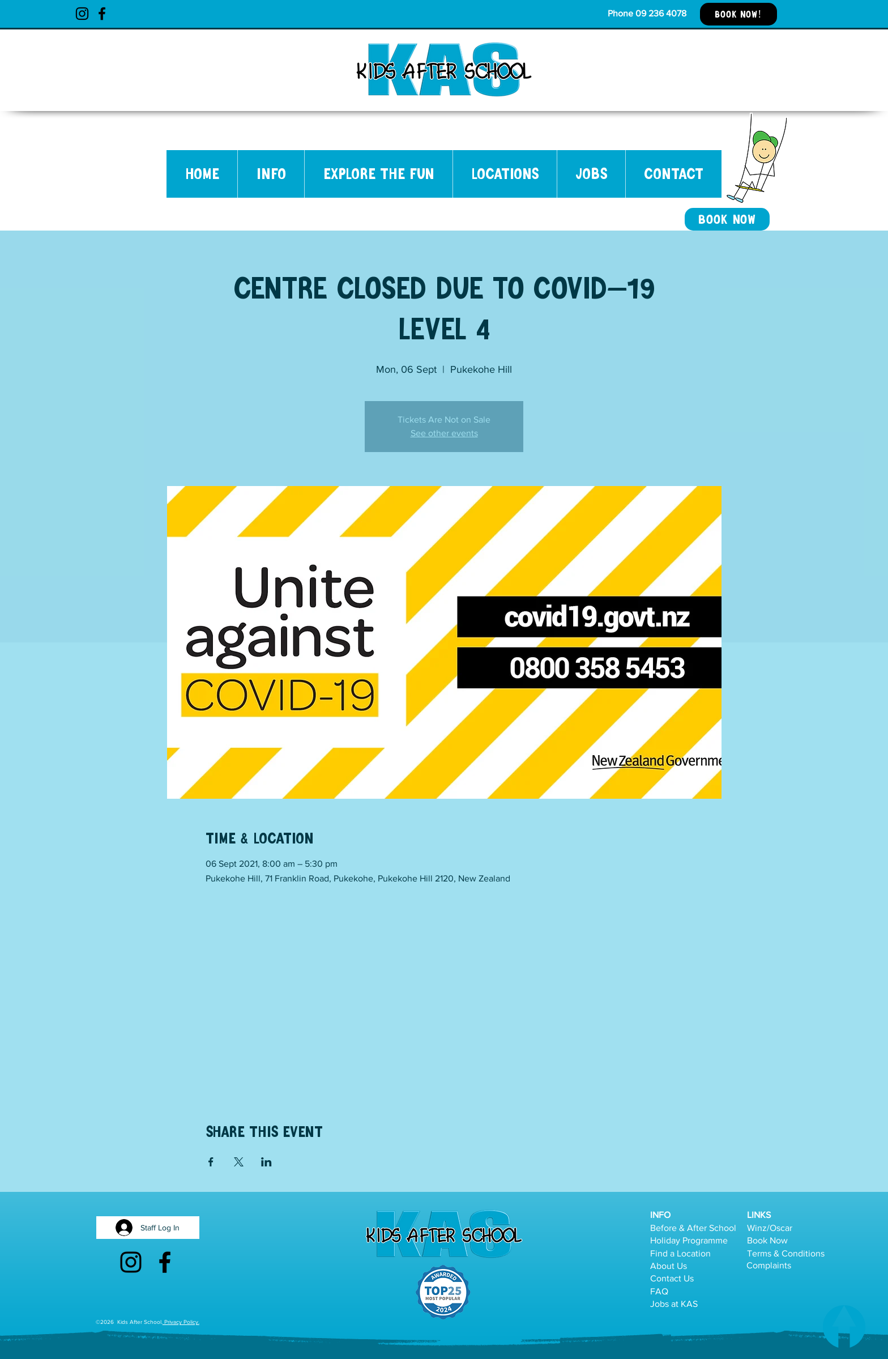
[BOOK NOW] (727, 219)
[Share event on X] (238, 1161)
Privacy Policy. (181, 1322)
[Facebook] (101, 13)
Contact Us (672, 1278)
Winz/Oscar (769, 1228)
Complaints (768, 1265)
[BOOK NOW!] (738, 14)
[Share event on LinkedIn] (266, 1161)
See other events (444, 433)
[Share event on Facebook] (211, 1161)
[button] (270, 174)
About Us (668, 1266)
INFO (660, 1215)
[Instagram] (82, 13)
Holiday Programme (689, 1240)
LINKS (759, 1215)
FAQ (659, 1291)
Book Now (767, 1240)
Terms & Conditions (786, 1253)
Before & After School (693, 1228)
